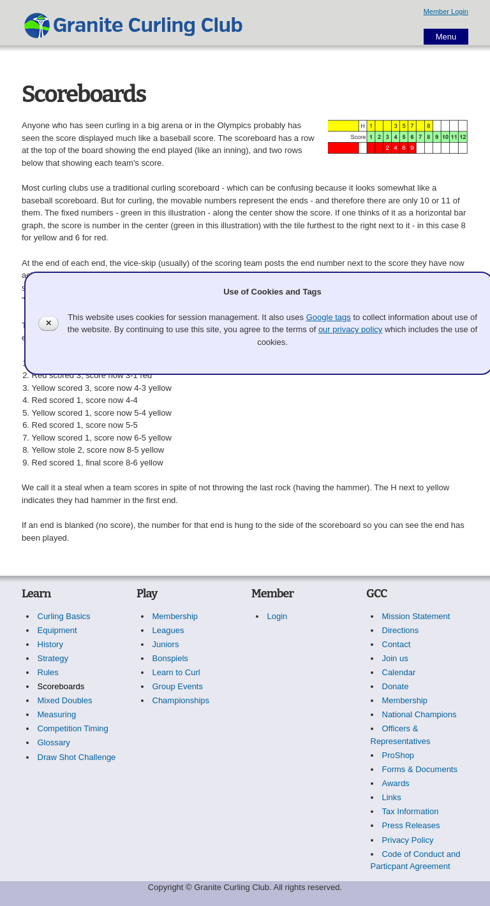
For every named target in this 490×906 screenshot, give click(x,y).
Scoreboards (61, 686)
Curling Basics (64, 616)
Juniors (165, 644)
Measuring (57, 714)
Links (391, 797)
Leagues (168, 630)
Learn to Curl (176, 672)
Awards (396, 783)
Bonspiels (170, 658)
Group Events (178, 686)
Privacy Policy (408, 840)
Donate (395, 686)
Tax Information (410, 811)
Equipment (57, 630)
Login (277, 616)
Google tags (328, 317)
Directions (400, 630)
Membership (175, 616)
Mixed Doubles (65, 700)
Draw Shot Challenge (77, 757)
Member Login (446, 11)
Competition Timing (73, 728)
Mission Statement (416, 616)
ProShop (398, 755)
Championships (181, 700)
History (50, 644)
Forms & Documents (419, 769)
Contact (396, 644)
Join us (395, 658)
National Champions (419, 714)
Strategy (53, 658)
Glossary (54, 742)
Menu (446, 36)
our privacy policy (350, 329)
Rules (48, 672)
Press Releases (411, 825)
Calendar (399, 672)
